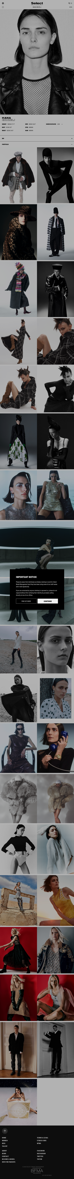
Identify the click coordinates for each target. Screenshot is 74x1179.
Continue (48, 601)
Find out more (26, 601)
